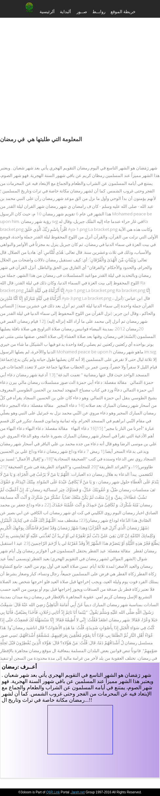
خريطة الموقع (123, 11)
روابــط (98, 11)
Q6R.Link (53, 792)
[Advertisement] (80, 69)
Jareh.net (78, 792)
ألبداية (65, 11)
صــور (82, 11)
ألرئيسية (47, 11)
